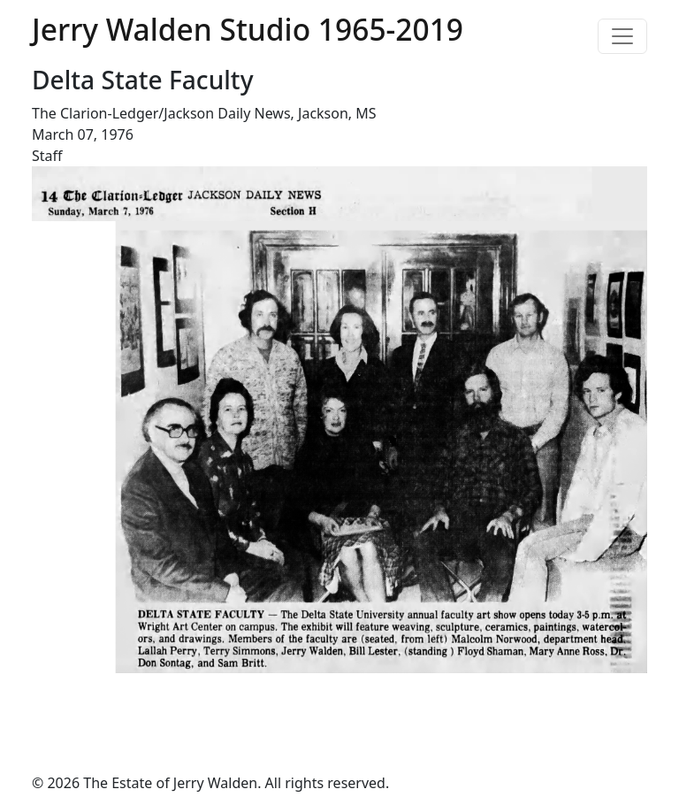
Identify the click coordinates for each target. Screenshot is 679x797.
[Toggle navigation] (622, 36)
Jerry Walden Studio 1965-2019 (247, 29)
